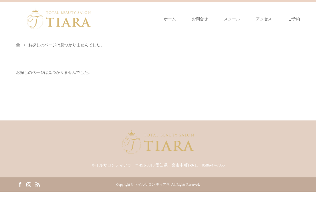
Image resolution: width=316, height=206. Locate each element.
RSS (37, 184)
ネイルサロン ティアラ (152, 185)
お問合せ (200, 19)
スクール (232, 19)
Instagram (28, 184)
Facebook (20, 184)
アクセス (264, 19)
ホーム (170, 19)
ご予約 (294, 19)
